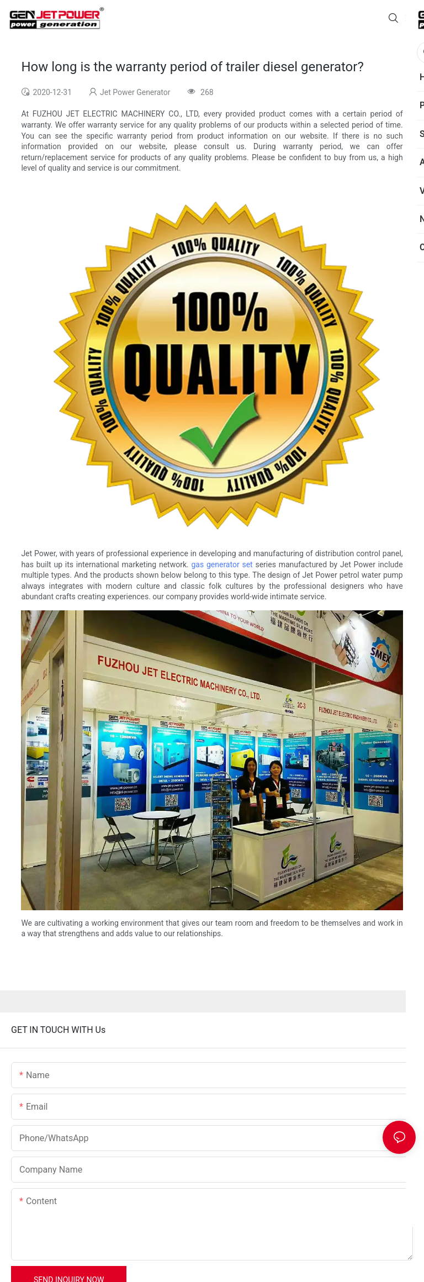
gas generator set (221, 564)
